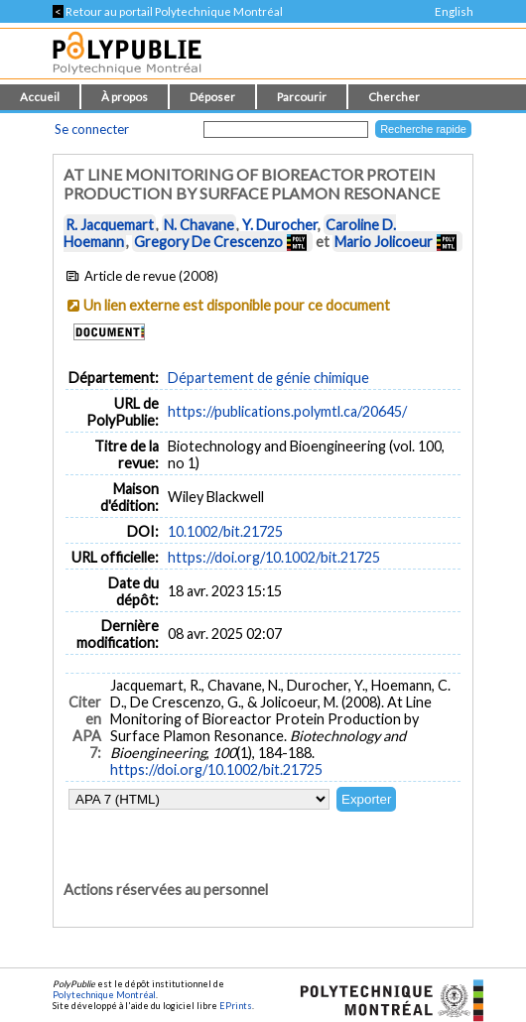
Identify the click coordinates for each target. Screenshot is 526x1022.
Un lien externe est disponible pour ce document (236, 305)
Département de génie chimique (268, 377)
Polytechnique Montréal (104, 994)
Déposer (212, 96)
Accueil (40, 96)
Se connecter (92, 129)
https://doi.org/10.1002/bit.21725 (274, 557)
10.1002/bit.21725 (225, 531)
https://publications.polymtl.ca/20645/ (287, 411)
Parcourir (302, 96)
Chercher (394, 96)
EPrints (235, 1005)
